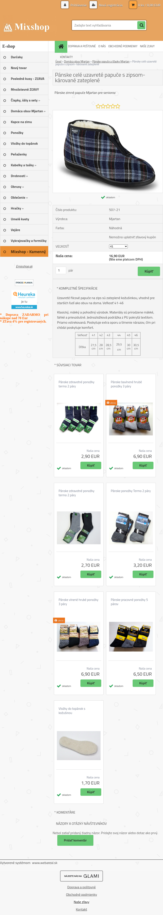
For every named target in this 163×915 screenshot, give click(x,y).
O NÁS (102, 46)
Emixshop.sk (24, 266)
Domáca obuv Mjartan (77, 61)
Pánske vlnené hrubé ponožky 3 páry (78, 602)
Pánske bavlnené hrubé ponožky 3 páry (126, 384)
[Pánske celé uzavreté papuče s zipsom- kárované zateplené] (108, 112)
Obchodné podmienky (81, 894)
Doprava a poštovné (81, 887)
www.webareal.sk (45, 862)
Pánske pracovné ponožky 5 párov (129, 602)
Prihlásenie (78, 5)
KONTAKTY (66, 57)
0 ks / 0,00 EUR (149, 5)
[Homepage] (62, 46)
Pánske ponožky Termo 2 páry (131, 491)
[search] (141, 25)
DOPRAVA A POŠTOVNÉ (82, 46)
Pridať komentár (75, 840)
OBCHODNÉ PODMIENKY (122, 46)
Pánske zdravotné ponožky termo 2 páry (76, 384)
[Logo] (29, 25)
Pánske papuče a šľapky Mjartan (110, 61)
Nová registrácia (110, 5)
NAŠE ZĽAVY (147, 46)
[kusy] (61, 270)
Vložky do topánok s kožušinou (72, 711)
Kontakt (81, 909)
